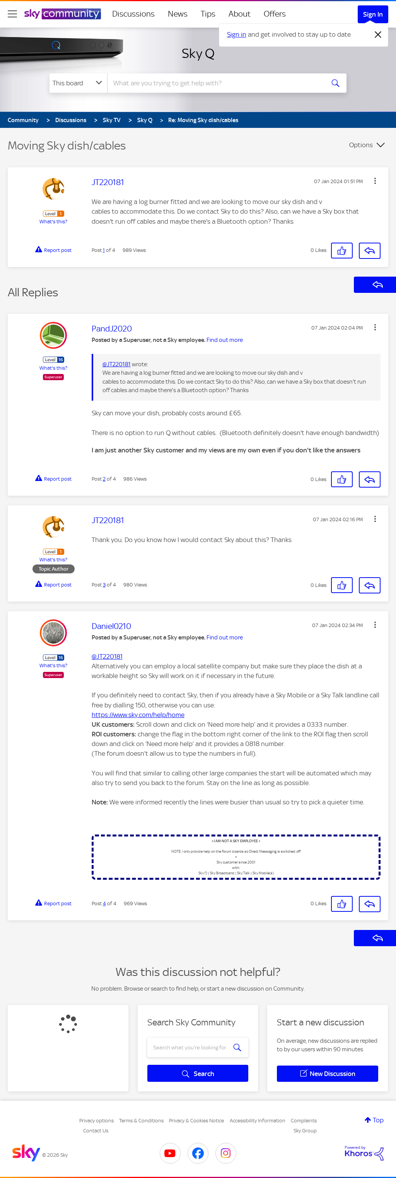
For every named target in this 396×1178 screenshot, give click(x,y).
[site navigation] (12, 14)
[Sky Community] (62, 14)
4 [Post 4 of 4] (104, 903)
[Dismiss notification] (378, 35)
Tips (208, 14)
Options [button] (361, 145)
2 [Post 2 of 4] (104, 479)
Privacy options (96, 1121)
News (178, 14)
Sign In (373, 14)
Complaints (304, 1121)
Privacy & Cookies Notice (196, 1121)
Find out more (225, 340)
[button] (375, 180)
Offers (275, 14)
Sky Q (198, 53)
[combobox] (215, 83)
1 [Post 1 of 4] (104, 250)
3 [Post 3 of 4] (104, 585)
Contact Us (95, 1131)
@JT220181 (116, 364)
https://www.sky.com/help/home (138, 715)
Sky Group (305, 1131)
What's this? (53, 221)
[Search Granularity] (78, 83)
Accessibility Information (257, 1121)
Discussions (133, 14)
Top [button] (378, 1120)
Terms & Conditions (141, 1121)
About (240, 14)
